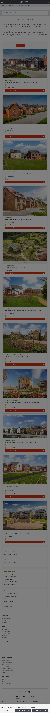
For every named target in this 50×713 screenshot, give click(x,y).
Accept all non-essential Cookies (23, 710)
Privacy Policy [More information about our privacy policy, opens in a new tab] (31, 707)
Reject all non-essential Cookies (40, 710)
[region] (25, 708)
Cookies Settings (5, 710)
